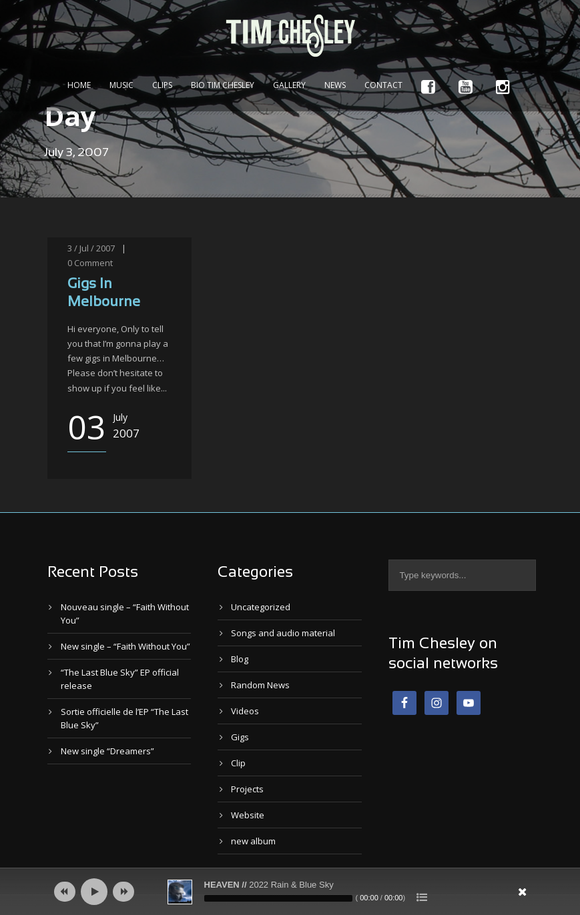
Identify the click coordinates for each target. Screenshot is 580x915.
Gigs (240, 737)
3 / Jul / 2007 (91, 248)
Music (121, 85)
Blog (239, 659)
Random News (260, 685)
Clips (162, 85)
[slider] (278, 898)
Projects (247, 789)
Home (79, 85)
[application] (290, 891)
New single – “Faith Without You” (125, 646)
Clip (238, 763)
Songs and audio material (283, 633)
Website (247, 815)
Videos (245, 711)
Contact (383, 85)
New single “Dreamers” (107, 751)
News (335, 85)
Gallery (289, 85)
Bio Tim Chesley (222, 85)
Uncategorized (260, 607)
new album (253, 841)
